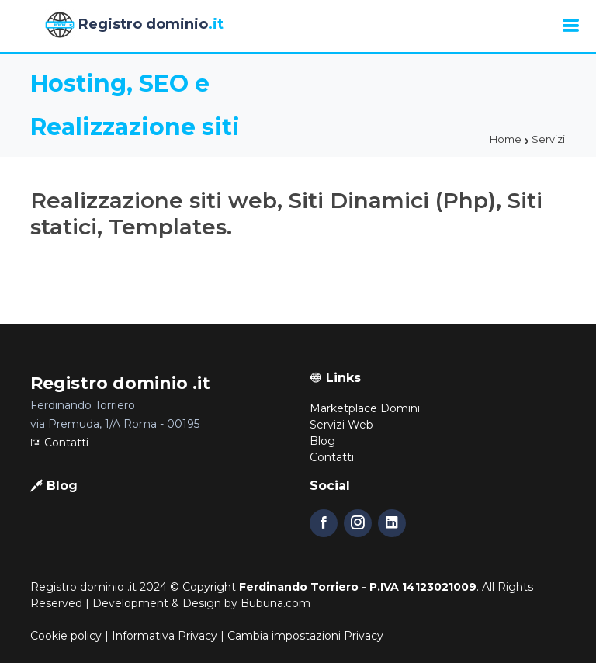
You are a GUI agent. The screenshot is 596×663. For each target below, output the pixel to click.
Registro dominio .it (83, 587)
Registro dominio (134, 24)
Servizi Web (341, 425)
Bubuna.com (275, 603)
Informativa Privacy (164, 636)
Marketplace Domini (365, 408)
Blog (322, 441)
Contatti (59, 443)
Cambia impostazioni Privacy (305, 636)
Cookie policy (66, 636)
